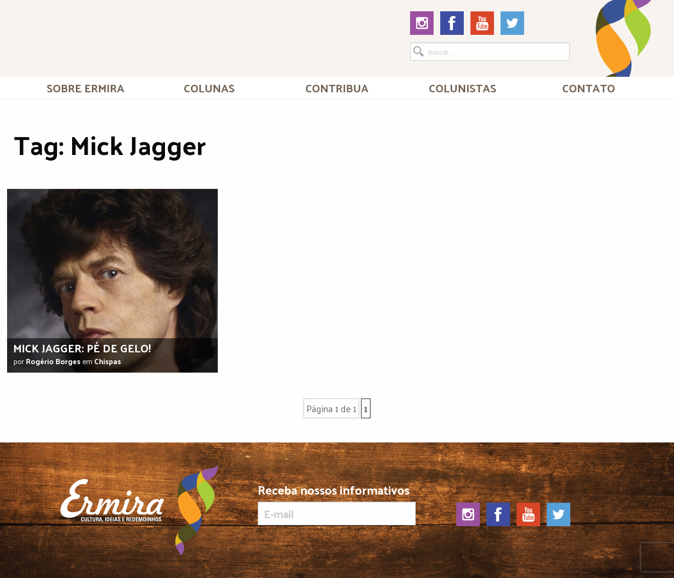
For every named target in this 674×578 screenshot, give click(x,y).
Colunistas (462, 87)
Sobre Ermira (85, 87)
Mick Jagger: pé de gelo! (82, 347)
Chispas (107, 361)
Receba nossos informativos (337, 504)
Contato (588, 87)
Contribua (337, 87)
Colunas (209, 87)
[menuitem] (85, 87)
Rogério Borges (53, 361)
